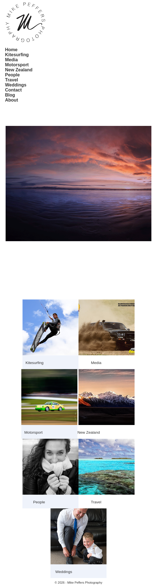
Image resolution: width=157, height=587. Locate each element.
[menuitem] (18, 49)
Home (11, 49)
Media (11, 59)
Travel (11, 80)
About (11, 100)
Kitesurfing (17, 54)
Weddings (15, 85)
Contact (13, 90)
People (12, 74)
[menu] (19, 75)
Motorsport (17, 64)
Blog (10, 95)
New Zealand (19, 69)
